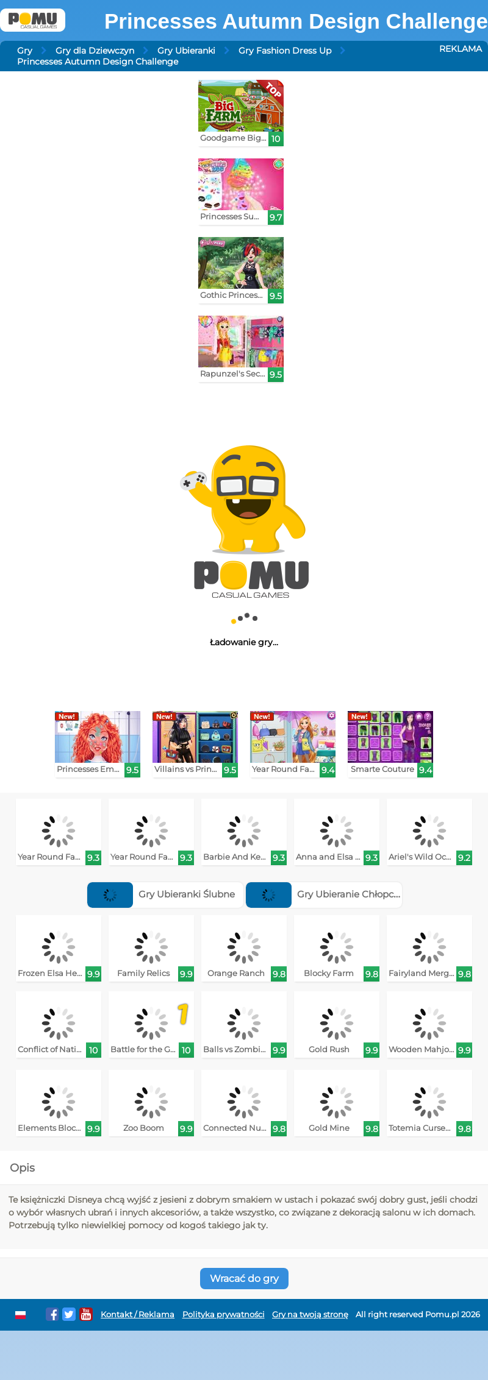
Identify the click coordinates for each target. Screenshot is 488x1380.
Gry (24, 50)
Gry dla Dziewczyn (95, 50)
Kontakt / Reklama (137, 1314)
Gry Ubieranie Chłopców (326, 894)
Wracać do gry (244, 1278)
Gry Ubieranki (186, 50)
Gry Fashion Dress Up (285, 50)
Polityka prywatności (223, 1314)
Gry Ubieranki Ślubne (161, 894)
